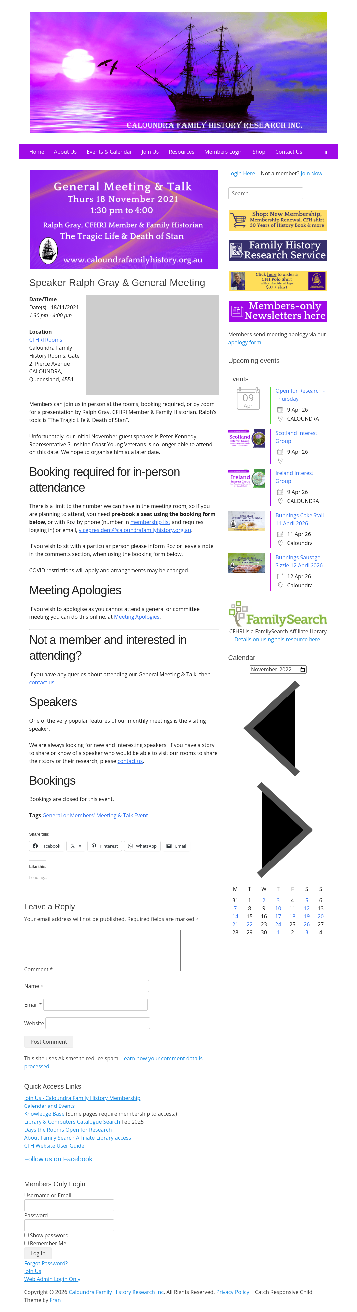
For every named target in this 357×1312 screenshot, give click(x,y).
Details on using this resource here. (278, 639)
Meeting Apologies (136, 616)
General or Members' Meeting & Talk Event (95, 815)
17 (278, 916)
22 (250, 924)
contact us (42, 682)
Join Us (150, 151)
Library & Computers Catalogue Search (72, 1129)
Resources (181, 151)
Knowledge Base (44, 1121)
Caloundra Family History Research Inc (116, 1300)
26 (307, 924)
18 (292, 916)
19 (307, 916)
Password (36, 1223)
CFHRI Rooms (45, 339)
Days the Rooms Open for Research (68, 1137)
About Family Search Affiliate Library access (77, 1145)
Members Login (223, 151)
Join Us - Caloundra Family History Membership (82, 1105)
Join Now (311, 173)
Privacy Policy (232, 1300)
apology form (244, 342)
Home (36, 151)
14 (235, 916)
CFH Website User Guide (54, 1153)
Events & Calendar (109, 151)
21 (235, 924)
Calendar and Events (49, 1113)
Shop (259, 151)
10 (278, 908)
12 (307, 908)
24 (278, 924)
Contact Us (288, 151)
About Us (65, 151)
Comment (38, 977)
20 (321, 916)
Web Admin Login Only (52, 1287)
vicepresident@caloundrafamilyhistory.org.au (135, 529)
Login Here (241, 173)
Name (34, 994)
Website (34, 1031)
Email (33, 1012)
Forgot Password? (46, 1271)
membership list (150, 522)
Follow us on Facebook (58, 1167)
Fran (55, 1308)
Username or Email (47, 1203)
